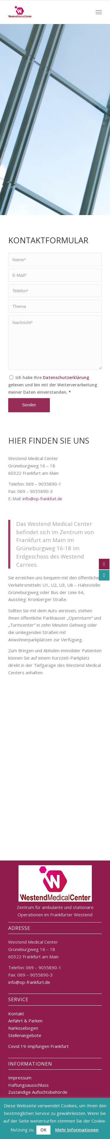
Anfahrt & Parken (25, 1021)
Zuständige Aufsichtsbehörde (37, 1092)
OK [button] (43, 1130)
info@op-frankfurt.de (42, 548)
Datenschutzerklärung (66, 399)
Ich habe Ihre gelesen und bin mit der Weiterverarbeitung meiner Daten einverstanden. (52, 406)
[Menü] (99, 12)
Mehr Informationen (77, 1130)
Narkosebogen (23, 1028)
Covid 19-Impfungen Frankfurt (38, 1046)
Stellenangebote (24, 1035)
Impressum (19, 1078)
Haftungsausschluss (28, 1085)
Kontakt (16, 1013)
